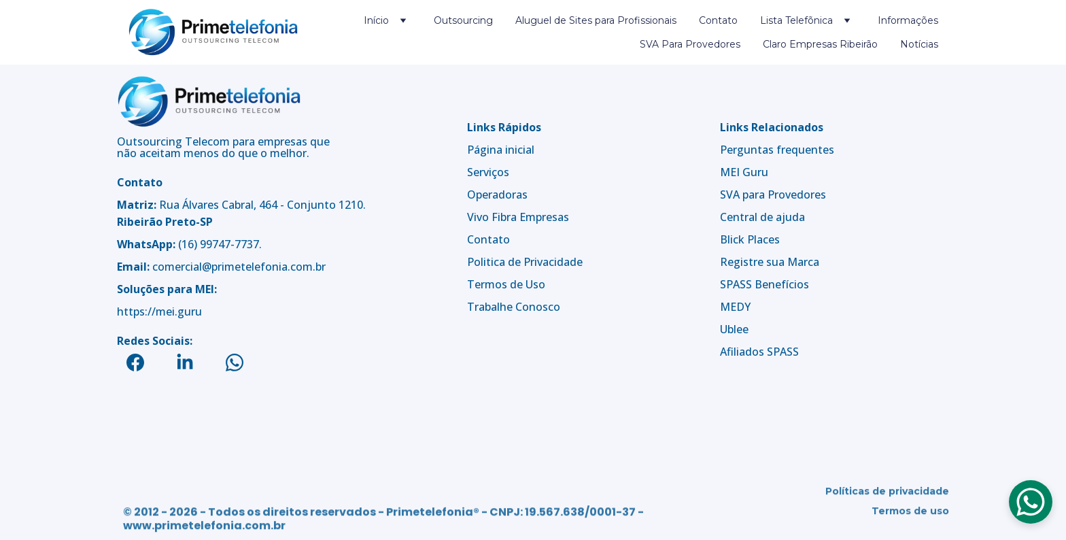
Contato (718, 20)
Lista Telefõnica (796, 20)
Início (376, 20)
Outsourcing (463, 20)
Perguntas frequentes (777, 150)
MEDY (735, 307)
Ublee (734, 329)
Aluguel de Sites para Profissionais (595, 20)
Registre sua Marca (769, 262)
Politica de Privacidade (525, 261)
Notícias (919, 44)
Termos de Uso (506, 284)
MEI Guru (744, 172)
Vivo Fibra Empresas (518, 216)
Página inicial (500, 149)
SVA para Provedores (773, 195)
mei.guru (179, 311)
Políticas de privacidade (887, 493)
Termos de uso (910, 513)
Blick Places (750, 240)
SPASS (736, 284)
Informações (908, 20)
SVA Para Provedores (690, 44)
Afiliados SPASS (759, 352)
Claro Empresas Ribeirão (820, 44)
